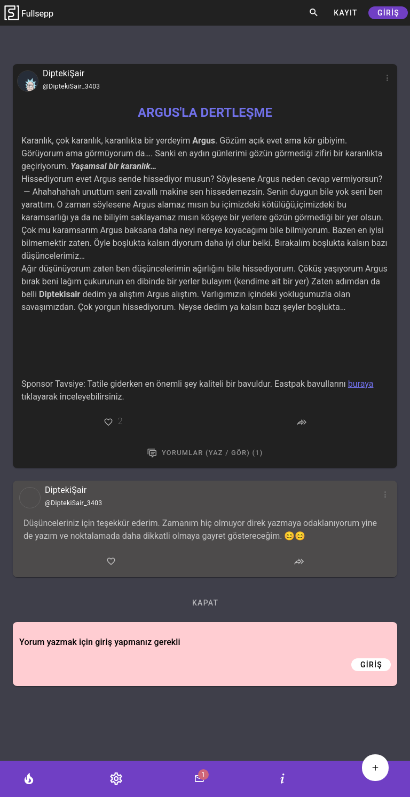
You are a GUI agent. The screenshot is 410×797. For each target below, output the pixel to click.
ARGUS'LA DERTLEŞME (205, 112)
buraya (361, 384)
